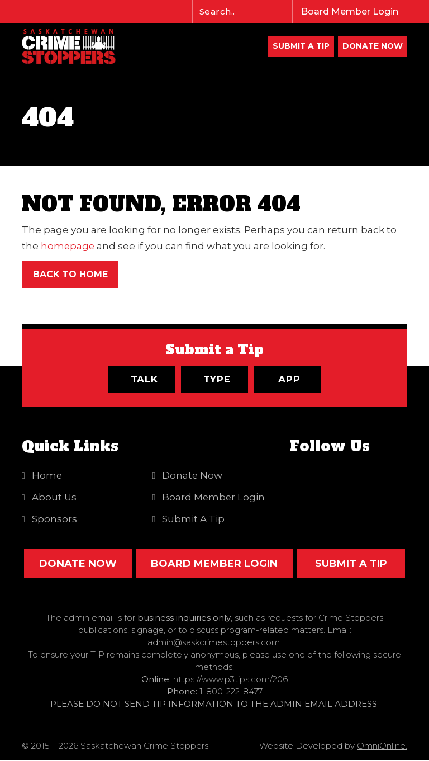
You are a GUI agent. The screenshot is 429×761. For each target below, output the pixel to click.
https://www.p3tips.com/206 (230, 679)
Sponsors (54, 519)
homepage (68, 246)
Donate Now (193, 475)
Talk (144, 379)
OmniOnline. (382, 746)
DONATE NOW (372, 47)
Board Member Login (349, 11)
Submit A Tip (299, 47)
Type (217, 379)
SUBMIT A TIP (351, 564)
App (290, 379)
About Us (54, 497)
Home (47, 475)
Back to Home (70, 275)
